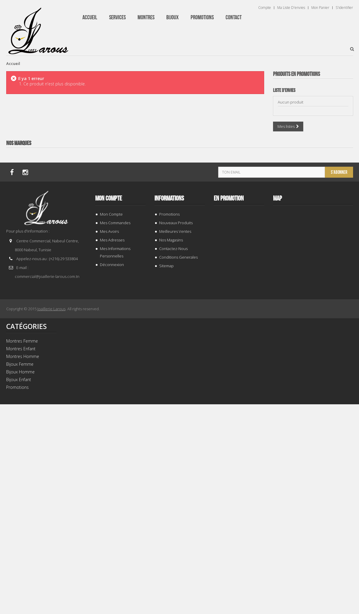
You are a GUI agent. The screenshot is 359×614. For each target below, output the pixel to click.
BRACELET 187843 (313, 191)
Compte (264, 7)
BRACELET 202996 (313, 319)
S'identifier (344, 7)
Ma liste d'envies (291, 7)
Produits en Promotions (296, 74)
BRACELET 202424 (313, 575)
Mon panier (320, 7)
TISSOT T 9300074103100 (313, 447)
